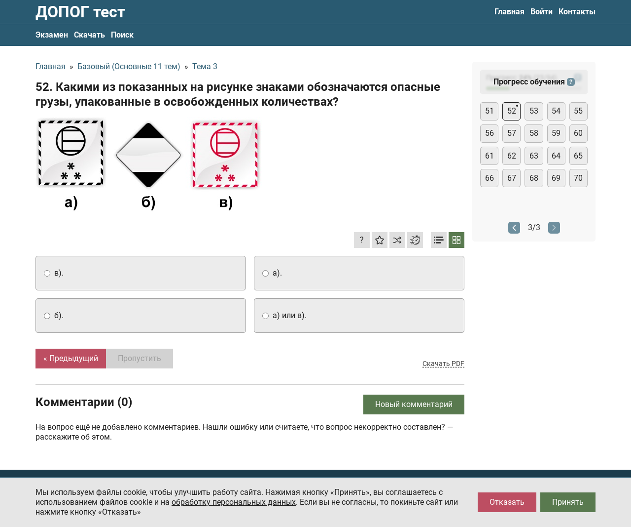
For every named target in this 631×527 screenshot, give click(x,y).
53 (533, 111)
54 (556, 111)
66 (489, 178)
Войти (541, 11)
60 (578, 133)
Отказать (507, 502)
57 (511, 133)
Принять (568, 502)
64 (556, 156)
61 (489, 156)
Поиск (122, 35)
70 (578, 178)
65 (578, 156)
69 (556, 178)
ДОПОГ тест (80, 11)
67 (511, 178)
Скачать (89, 35)
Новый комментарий (414, 404)
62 (511, 156)
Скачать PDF (443, 363)
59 (556, 133)
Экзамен (51, 35)
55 (578, 111)
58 (533, 133)
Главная (509, 11)
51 (489, 111)
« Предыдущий (70, 358)
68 (533, 178)
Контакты (577, 11)
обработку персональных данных (234, 502)
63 (533, 156)
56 (489, 133)
